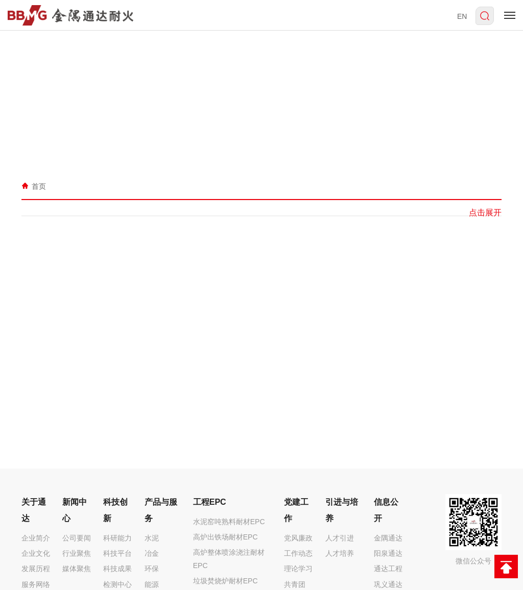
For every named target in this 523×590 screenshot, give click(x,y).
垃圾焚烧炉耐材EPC (225, 581)
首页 (39, 186)
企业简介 (35, 538)
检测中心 (117, 584)
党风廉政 (298, 538)
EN (462, 16)
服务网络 (35, 584)
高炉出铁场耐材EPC (225, 537)
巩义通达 (388, 584)
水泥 (152, 538)
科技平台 (117, 553)
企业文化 (35, 553)
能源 (152, 584)
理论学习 (298, 568)
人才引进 (339, 538)
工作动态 (298, 553)
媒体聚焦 (76, 568)
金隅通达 (388, 538)
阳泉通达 (388, 553)
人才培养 (339, 553)
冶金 (152, 553)
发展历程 (35, 568)
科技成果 (117, 568)
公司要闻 (76, 538)
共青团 (294, 584)
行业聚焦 (76, 553)
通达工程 (388, 568)
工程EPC (209, 502)
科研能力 (117, 538)
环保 (152, 568)
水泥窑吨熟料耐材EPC (229, 522)
